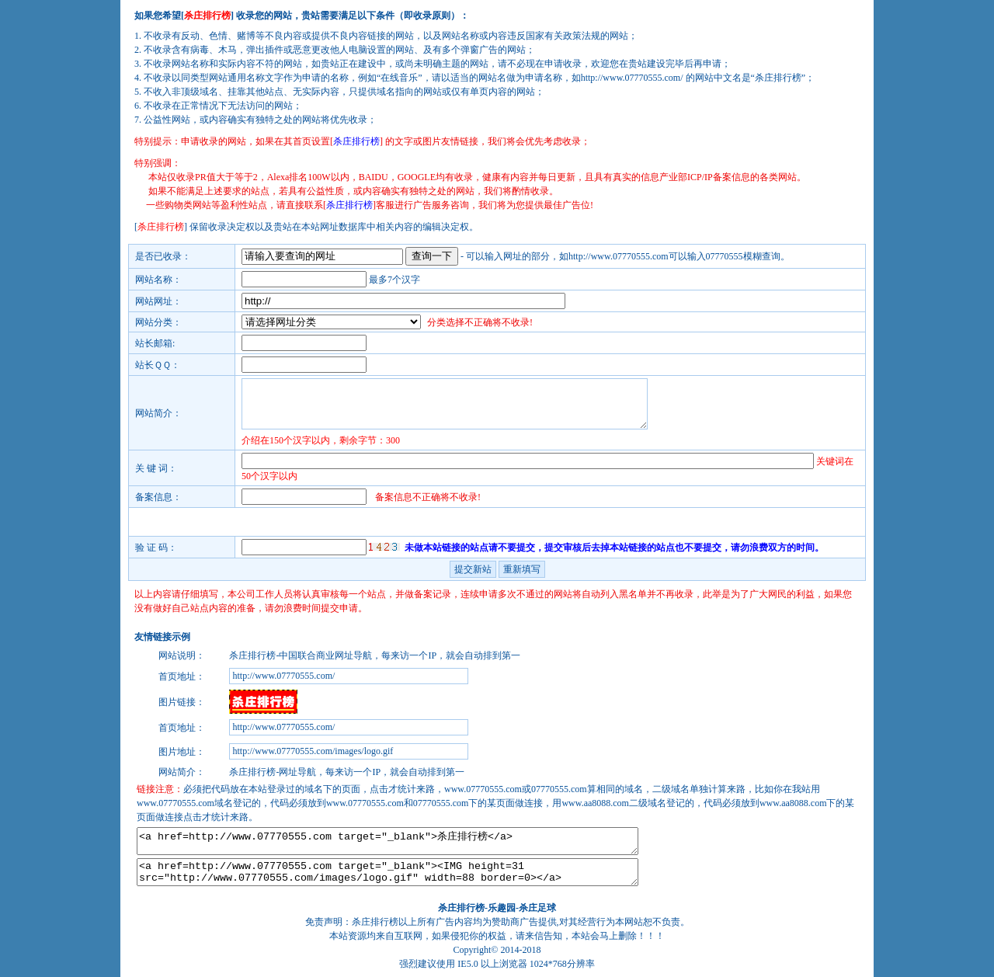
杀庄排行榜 (461, 907)
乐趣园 (502, 907)
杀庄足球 (537, 907)
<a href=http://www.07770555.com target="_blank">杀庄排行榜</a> (387, 841)
